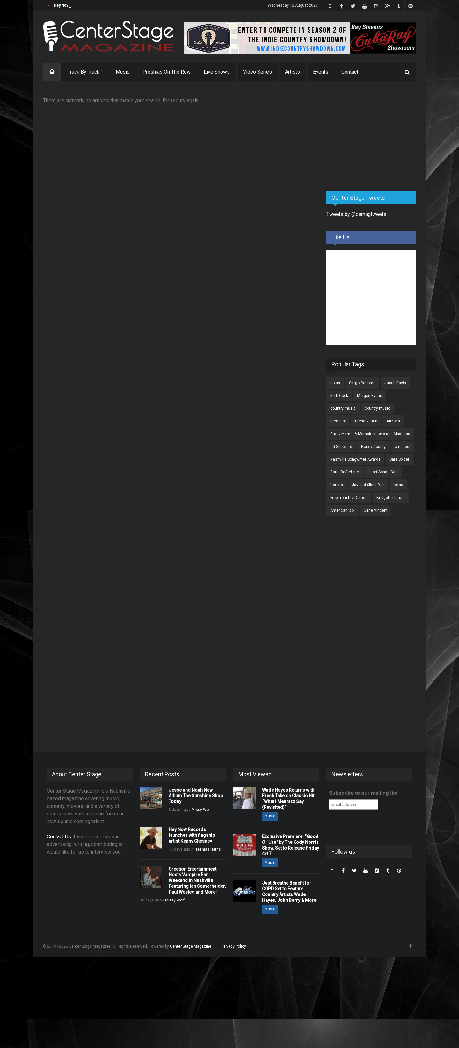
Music (122, 72)
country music (343, 408)
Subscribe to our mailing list (363, 793)
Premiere (338, 421)
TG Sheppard (341, 446)
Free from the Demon (349, 497)
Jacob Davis (395, 383)
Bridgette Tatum (390, 497)
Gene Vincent (376, 510)
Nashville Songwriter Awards (355, 459)
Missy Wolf (201, 810)
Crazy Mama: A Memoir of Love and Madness (370, 434)
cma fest (403, 446)
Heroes (336, 485)
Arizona (393, 421)
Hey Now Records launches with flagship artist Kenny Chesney (192, 835)
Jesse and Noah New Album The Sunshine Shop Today (102, 5)
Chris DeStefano (344, 472)
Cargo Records (362, 383)
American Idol (342, 510)
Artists (292, 72)
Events (320, 72)
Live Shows (217, 72)
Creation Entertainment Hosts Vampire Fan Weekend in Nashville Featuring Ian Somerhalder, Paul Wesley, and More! (197, 880)
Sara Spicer (399, 459)
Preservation (366, 421)
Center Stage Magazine (190, 946)
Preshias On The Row (166, 72)
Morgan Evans (369, 395)
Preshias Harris (207, 849)
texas (335, 383)
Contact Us (59, 837)
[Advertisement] (374, 136)
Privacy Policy (234, 946)
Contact (349, 72)
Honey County (373, 446)
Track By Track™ (85, 72)
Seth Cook (339, 395)
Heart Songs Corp (383, 472)
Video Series (257, 72)
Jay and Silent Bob (368, 485)
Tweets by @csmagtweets (356, 214)
